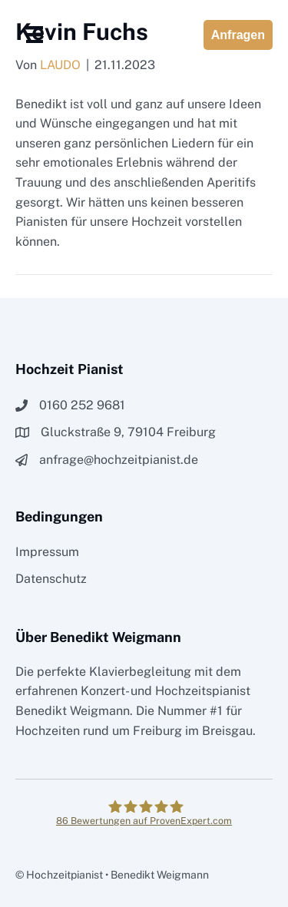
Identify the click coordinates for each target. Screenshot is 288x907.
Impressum (47, 552)
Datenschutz (51, 578)
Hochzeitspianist (202, 691)
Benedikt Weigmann (72, 710)
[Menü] (34, 34)
